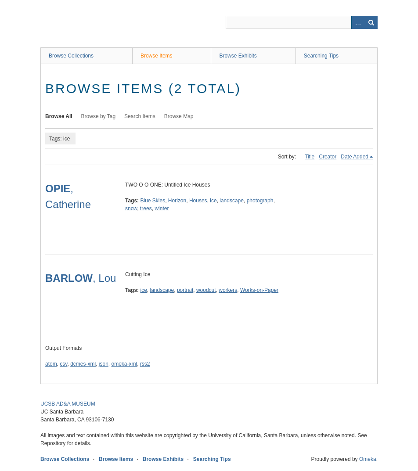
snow (131, 208)
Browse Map (179, 116)
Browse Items (157, 56)
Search (371, 22)
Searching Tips (321, 56)
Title (309, 157)
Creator (327, 157)
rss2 (145, 364)
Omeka (367, 459)
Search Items (139, 116)
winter (162, 208)
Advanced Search (357, 22)
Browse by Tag (98, 116)
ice (213, 201)
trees (146, 208)
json (103, 364)
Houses (198, 201)
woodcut (206, 290)
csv (63, 364)
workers (228, 290)
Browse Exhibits (237, 56)
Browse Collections (71, 56)
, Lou (80, 278)
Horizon (177, 201)
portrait (185, 290)
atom (51, 364)
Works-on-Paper (259, 290)
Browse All (58, 116)
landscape (232, 201)
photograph (260, 201)
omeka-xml (124, 364)
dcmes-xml (83, 364)
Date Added (354, 157)
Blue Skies (152, 201)
